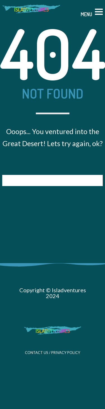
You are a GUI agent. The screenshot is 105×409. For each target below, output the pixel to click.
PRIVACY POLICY (65, 352)
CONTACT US (36, 352)
